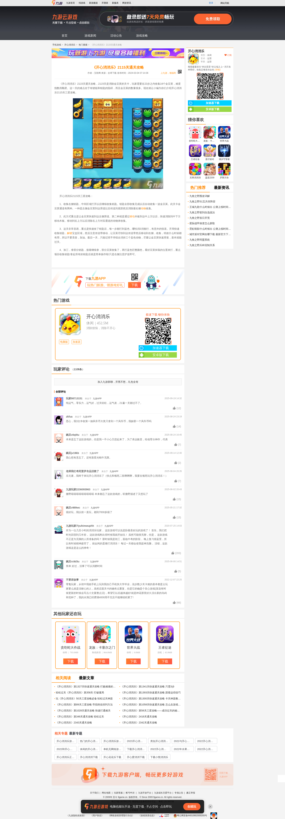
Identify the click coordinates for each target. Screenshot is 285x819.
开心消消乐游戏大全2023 (112, 742)
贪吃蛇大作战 (70, 647)
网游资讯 (126, 3)
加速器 (76, 342)
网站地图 (106, 793)
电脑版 (64, 342)
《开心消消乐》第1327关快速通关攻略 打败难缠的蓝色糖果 (86, 686)
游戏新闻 (90, 35)
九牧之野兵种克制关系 (202, 245)
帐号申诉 (130, 793)
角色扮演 (96, 652)
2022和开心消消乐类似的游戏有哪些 (65, 750)
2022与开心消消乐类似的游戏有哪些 (183, 742)
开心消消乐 (69, 44)
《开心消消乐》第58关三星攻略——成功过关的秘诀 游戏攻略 (151, 710)
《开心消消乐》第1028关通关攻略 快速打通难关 (83, 710)
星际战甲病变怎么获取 (202, 223)
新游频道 (93, 3)
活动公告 (116, 35)
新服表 (115, 3)
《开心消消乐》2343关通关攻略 (74, 722)
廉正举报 (190, 793)
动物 (143, 208)
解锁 (69, 233)
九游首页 (70, 3)
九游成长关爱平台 (163, 793)
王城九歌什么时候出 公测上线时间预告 (210, 206)
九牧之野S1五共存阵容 (202, 201)
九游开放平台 (144, 793)
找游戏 (82, 3)
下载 (134, 285)
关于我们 (94, 793)
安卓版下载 (154, 355)
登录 (211, 3)
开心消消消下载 (89, 757)
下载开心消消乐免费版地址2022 (136, 750)
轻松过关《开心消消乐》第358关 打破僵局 (80, 692)
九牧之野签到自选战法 (202, 212)
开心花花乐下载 (112, 757)
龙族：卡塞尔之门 (102, 647)
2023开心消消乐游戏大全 (135, 742)
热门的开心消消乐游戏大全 (89, 742)
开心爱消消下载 (136, 757)
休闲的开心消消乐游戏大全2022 (89, 750)
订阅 (228, 55)
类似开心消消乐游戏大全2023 (159, 742)
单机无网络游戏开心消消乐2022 (112, 750)
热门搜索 (83, 44)
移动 (132, 216)
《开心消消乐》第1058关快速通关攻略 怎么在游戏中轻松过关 (151, 704)
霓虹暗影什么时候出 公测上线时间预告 (210, 228)
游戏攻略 (142, 35)
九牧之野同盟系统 (199, 239)
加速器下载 (154, 348)
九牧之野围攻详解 (199, 196)
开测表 (105, 3)
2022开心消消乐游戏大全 (205, 742)
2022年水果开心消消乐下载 (182, 750)
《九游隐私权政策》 (76, 815)
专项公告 (178, 793)
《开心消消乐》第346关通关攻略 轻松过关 (80, 716)
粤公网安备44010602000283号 (190, 815)
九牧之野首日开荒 (199, 217)
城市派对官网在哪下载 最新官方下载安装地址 (210, 234)
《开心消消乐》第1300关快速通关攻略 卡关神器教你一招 (151, 698)
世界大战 (133, 647)
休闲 (90, 323)
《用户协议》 (97, 815)
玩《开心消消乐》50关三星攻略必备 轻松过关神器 (84, 698)
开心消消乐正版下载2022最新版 (65, 758)
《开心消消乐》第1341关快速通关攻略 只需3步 (147, 686)
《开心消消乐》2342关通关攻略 (139, 722)
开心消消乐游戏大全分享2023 (65, 742)
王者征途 (164, 647)
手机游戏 (56, 44)
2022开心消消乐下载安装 (158, 750)
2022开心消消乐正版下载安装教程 (206, 750)
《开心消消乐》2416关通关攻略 (139, 716)
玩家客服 (118, 793)
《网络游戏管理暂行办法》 (121, 815)
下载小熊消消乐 (159, 757)
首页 (64, 35)
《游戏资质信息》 (147, 815)
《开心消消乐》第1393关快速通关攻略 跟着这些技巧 (151, 692)
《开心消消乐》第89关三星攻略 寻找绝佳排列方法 (84, 704)
